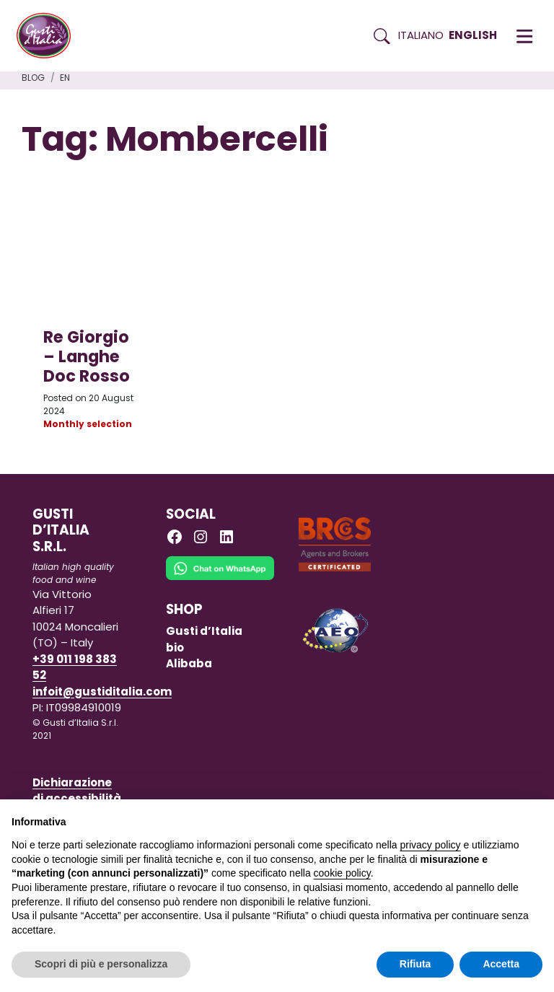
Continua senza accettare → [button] (475, 817)
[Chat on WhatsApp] (220, 578)
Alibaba (189, 663)
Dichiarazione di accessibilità (76, 791)
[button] (524, 36)
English (473, 35)
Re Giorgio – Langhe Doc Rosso (86, 356)
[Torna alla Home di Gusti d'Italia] (49, 36)
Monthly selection (87, 424)
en (65, 77)
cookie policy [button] (342, 873)
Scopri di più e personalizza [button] (101, 964)
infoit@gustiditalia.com (102, 691)
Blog (33, 77)
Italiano (421, 35)
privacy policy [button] (430, 845)
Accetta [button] (501, 964)
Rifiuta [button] (415, 964)
